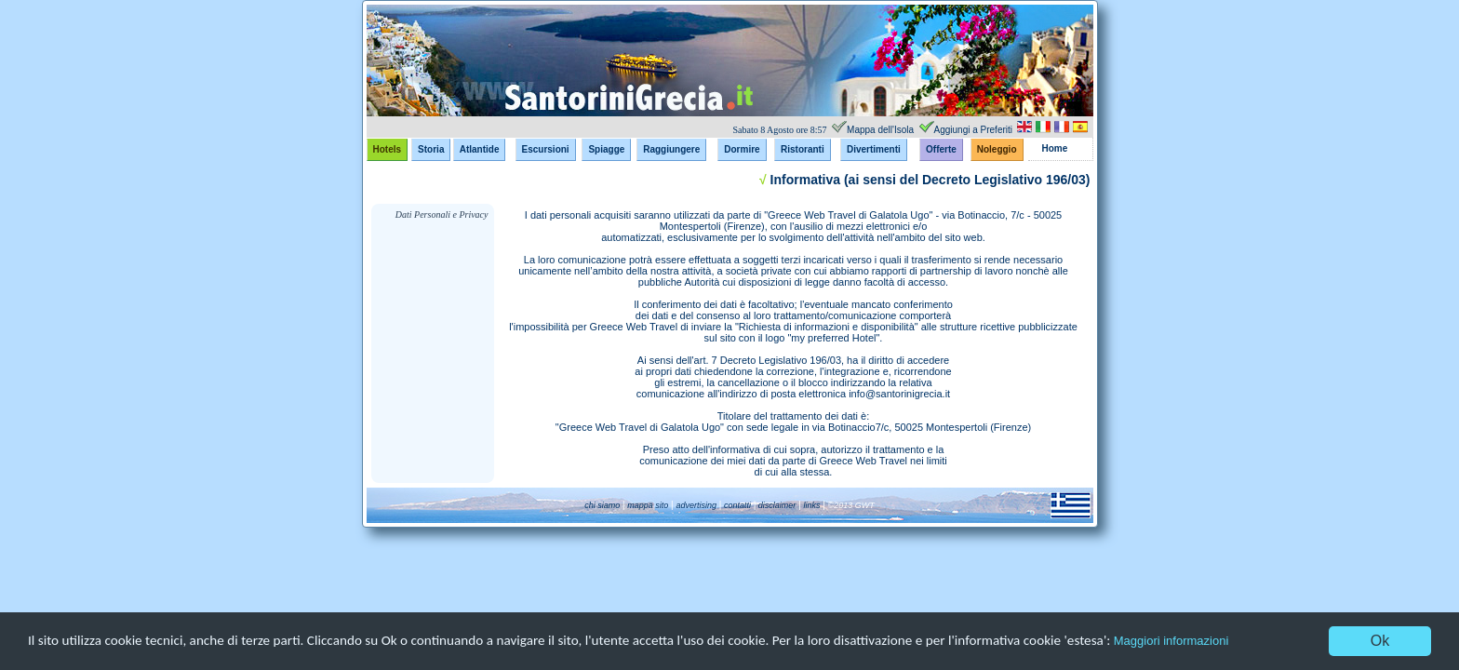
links (812, 505)
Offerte (941, 149)
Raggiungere (671, 149)
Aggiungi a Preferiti (973, 130)
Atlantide (480, 149)
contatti (736, 505)
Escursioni (545, 149)
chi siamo (602, 505)
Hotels (387, 149)
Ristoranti (802, 149)
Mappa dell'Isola (880, 130)
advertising (696, 505)
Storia (431, 149)
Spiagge (606, 149)
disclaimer (776, 505)
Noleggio (997, 149)
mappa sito (647, 505)
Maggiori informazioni (1229, 642)
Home (1055, 148)
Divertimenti (874, 149)
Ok (1380, 641)
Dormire (741, 149)
